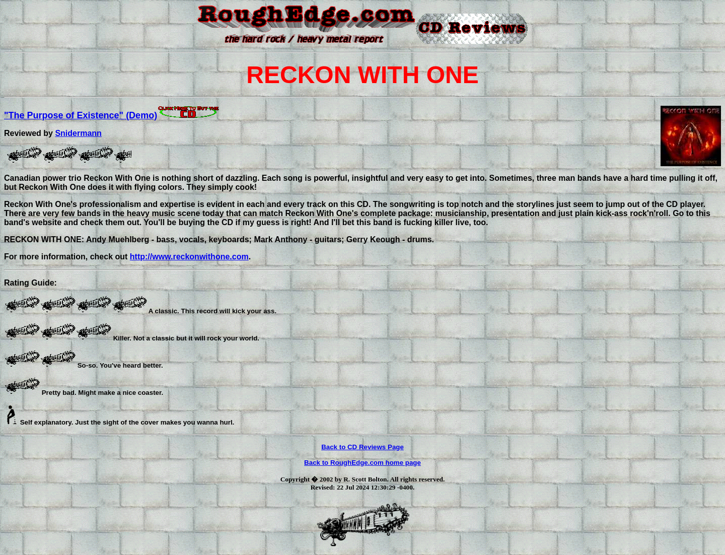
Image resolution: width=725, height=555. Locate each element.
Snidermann (78, 133)
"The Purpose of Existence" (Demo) (112, 115)
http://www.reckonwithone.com (189, 256)
